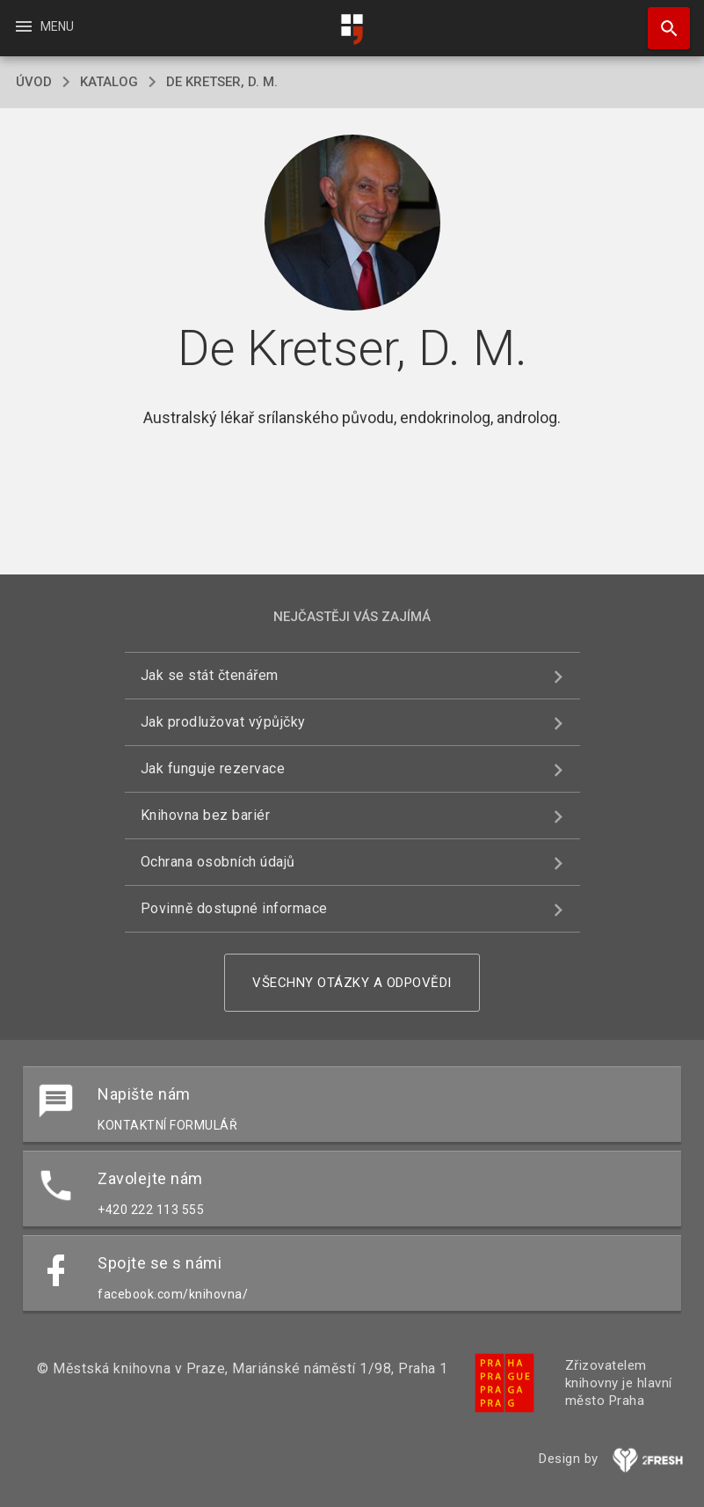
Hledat (660, 19)
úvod (34, 82)
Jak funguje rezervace (213, 768)
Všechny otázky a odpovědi (352, 983)
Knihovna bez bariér (206, 815)
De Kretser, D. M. (222, 82)
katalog (109, 82)
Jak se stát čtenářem (210, 675)
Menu (43, 26)
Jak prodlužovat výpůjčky (223, 721)
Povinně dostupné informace (234, 908)
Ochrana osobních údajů (218, 861)
